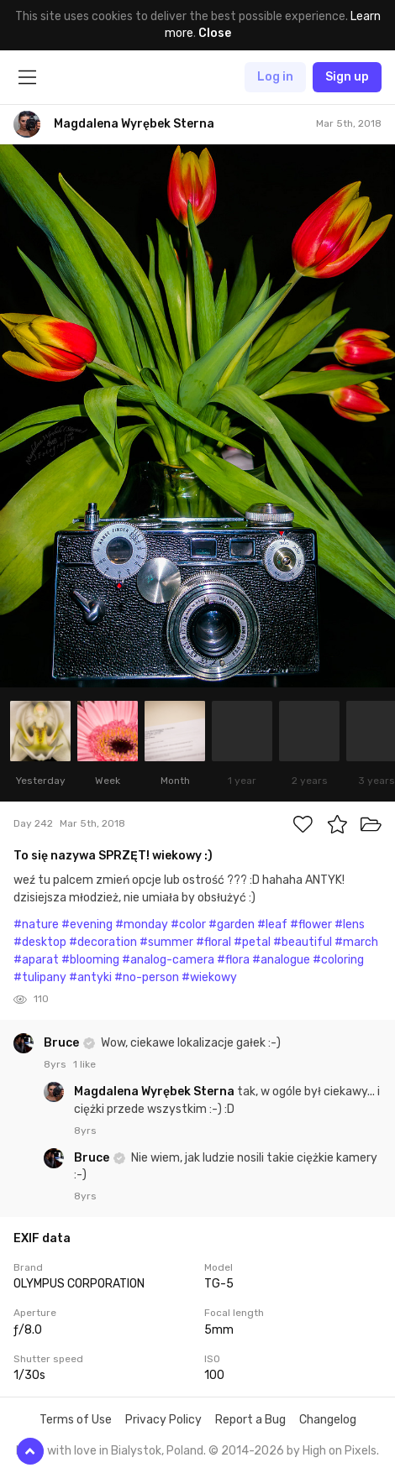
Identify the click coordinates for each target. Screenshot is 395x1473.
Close (214, 33)
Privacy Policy (163, 1420)
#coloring (338, 960)
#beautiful (302, 942)
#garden (231, 924)
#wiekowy (209, 977)
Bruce (63, 1043)
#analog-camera (168, 960)
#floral (213, 942)
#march (356, 942)
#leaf (272, 924)
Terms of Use (76, 1420)
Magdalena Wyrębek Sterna (155, 1091)
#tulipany (39, 977)
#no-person (146, 977)
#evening (87, 924)
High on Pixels (340, 1451)
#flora (233, 960)
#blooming (90, 960)
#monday (141, 924)
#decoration (103, 942)
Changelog (327, 1420)
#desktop (39, 942)
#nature (36, 924)
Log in (275, 77)
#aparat (36, 960)
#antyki (90, 977)
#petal (252, 942)
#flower (311, 924)
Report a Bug (250, 1420)
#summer (166, 942)
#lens (349, 924)
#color (188, 924)
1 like (84, 1064)
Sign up (347, 77)
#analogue (281, 960)
